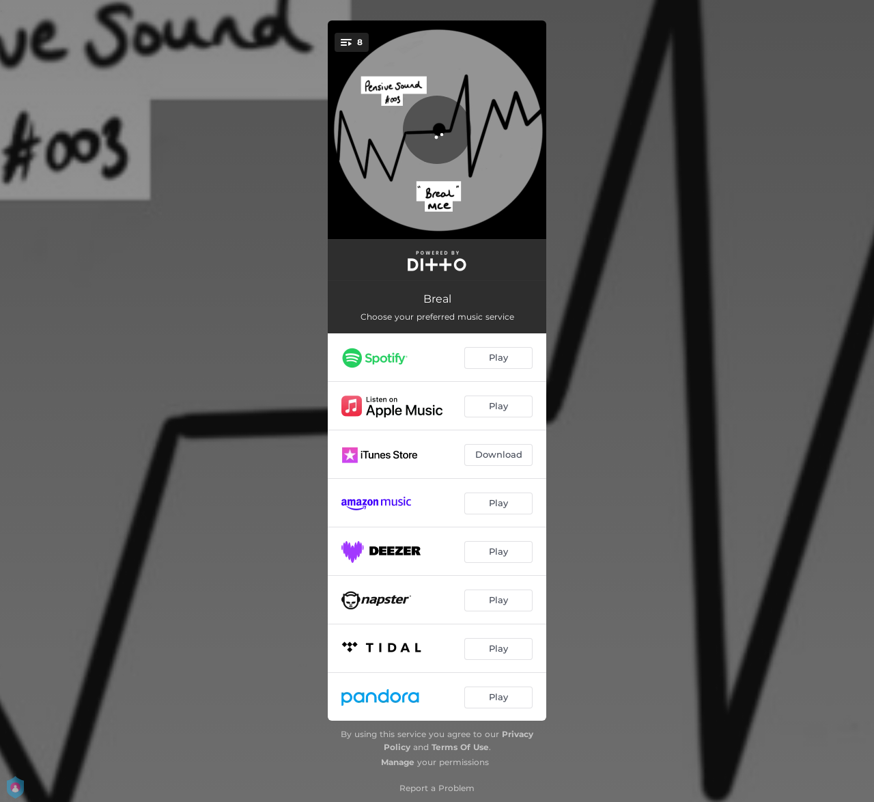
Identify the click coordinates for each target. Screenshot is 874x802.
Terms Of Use (460, 747)
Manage (397, 762)
